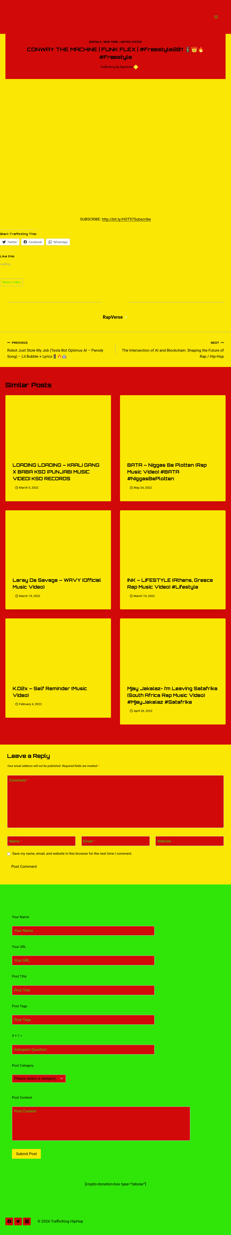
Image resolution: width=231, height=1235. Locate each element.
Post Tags (19, 1006)
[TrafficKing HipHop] (115, 17)
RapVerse (129, 67)
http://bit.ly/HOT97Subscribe (126, 219)
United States (131, 42)
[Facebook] (9, 1221)
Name (15, 841)
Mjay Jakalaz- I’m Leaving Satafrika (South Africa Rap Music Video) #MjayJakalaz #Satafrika (172, 695)
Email (89, 841)
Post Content (22, 1098)
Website (164, 841)
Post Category (23, 1065)
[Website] (189, 841)
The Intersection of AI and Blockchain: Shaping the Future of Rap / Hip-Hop (171, 349)
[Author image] (96, 67)
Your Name (20, 917)
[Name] (41, 841)
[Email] (115, 841)
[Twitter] (18, 1221)
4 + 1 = (17, 1036)
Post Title (19, 976)
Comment (19, 780)
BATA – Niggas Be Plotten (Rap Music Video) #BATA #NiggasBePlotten (167, 471)
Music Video (11, 282)
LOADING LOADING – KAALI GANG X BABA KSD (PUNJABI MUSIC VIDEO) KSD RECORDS (56, 471)
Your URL (19, 947)
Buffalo (95, 42)
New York (111, 42)
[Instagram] (27, 1221)
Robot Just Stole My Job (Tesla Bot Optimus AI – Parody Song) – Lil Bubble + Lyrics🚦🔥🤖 (59, 349)
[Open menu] (216, 16)
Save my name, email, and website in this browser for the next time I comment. (72, 854)
